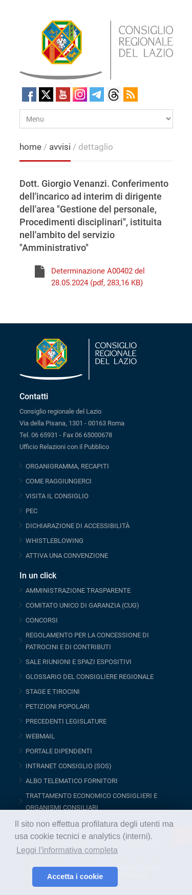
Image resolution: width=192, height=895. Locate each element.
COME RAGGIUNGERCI (59, 481)
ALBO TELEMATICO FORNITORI (72, 781)
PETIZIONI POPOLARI (58, 706)
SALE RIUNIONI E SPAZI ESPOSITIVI (79, 662)
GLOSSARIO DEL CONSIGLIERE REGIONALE (90, 676)
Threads (113, 94)
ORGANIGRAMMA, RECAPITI (67, 466)
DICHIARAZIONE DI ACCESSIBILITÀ (78, 526)
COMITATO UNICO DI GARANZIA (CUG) (82, 605)
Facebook (29, 94)
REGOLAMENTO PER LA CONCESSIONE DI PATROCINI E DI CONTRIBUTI (87, 641)
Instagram (80, 94)
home (30, 147)
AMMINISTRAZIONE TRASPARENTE (78, 590)
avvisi (60, 147)
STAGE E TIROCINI (53, 691)
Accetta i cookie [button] (75, 876)
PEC (31, 511)
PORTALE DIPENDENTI (59, 751)
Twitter (46, 94)
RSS (130, 94)
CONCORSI (42, 620)
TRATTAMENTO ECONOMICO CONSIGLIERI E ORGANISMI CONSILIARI (91, 801)
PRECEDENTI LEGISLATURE (66, 721)
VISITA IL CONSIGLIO (57, 496)
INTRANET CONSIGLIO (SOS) (69, 766)
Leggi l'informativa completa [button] (67, 850)
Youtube (63, 94)
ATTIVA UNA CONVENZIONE (67, 555)
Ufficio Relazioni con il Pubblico (64, 447)
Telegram (97, 94)
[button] (22, 877)
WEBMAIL (40, 736)
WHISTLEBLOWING (54, 540)
